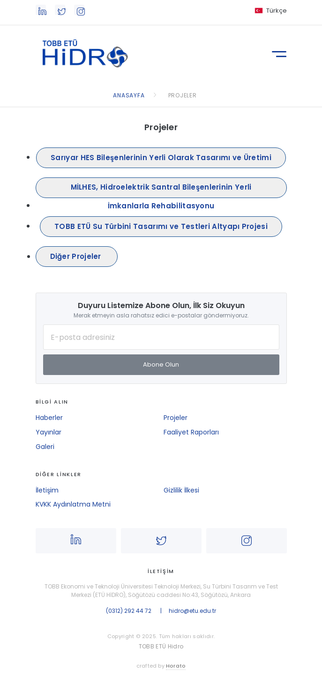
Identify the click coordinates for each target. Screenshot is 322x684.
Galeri (45, 446)
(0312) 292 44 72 (128, 611)
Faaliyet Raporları (191, 432)
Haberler (49, 417)
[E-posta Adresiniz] (161, 337)
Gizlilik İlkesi (181, 490)
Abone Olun (161, 364)
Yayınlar (48, 432)
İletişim (47, 490)
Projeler (175, 417)
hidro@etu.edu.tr (192, 611)
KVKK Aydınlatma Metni (73, 504)
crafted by (161, 666)
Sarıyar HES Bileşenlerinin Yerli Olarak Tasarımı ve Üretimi (161, 157)
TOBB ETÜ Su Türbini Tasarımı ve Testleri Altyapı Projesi (161, 226)
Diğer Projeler (77, 256)
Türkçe (276, 10)
